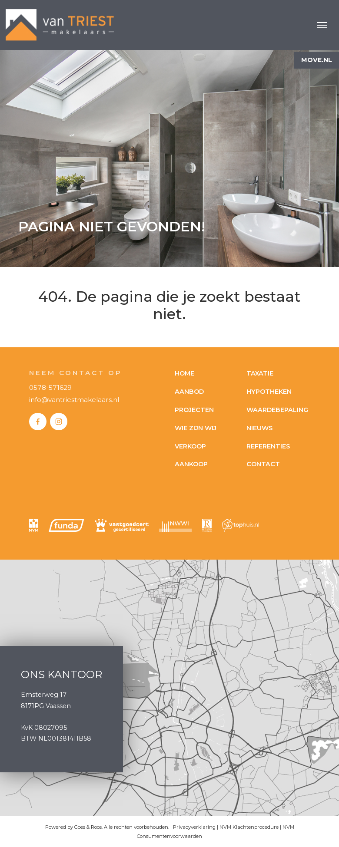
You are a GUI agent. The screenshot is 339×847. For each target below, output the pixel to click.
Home (184, 373)
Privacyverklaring (194, 827)
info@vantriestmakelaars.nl (74, 399)
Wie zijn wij (195, 428)
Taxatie (259, 373)
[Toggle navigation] (322, 25)
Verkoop (190, 446)
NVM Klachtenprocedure (249, 827)
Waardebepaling (277, 410)
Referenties (268, 446)
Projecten (194, 410)
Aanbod (189, 391)
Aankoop (191, 464)
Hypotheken (269, 391)
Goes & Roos (88, 827)
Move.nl (316, 60)
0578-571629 (50, 387)
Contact (263, 464)
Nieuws (259, 428)
